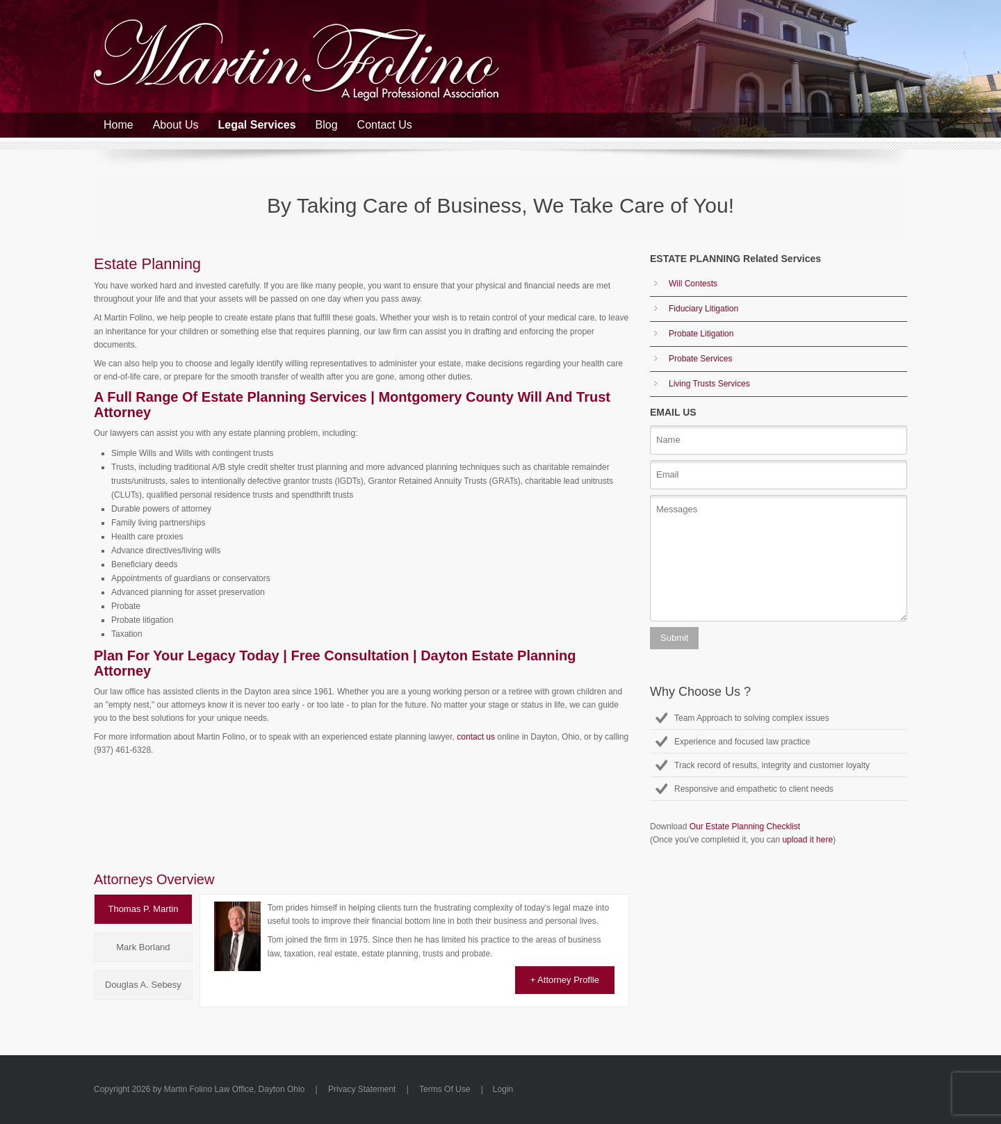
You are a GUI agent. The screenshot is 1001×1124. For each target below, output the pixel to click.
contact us (476, 737)
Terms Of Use (444, 1089)
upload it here (807, 840)
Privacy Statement (362, 1089)
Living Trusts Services (709, 384)
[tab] (143, 909)
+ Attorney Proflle (564, 980)
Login (503, 1089)
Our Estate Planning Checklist (745, 826)
